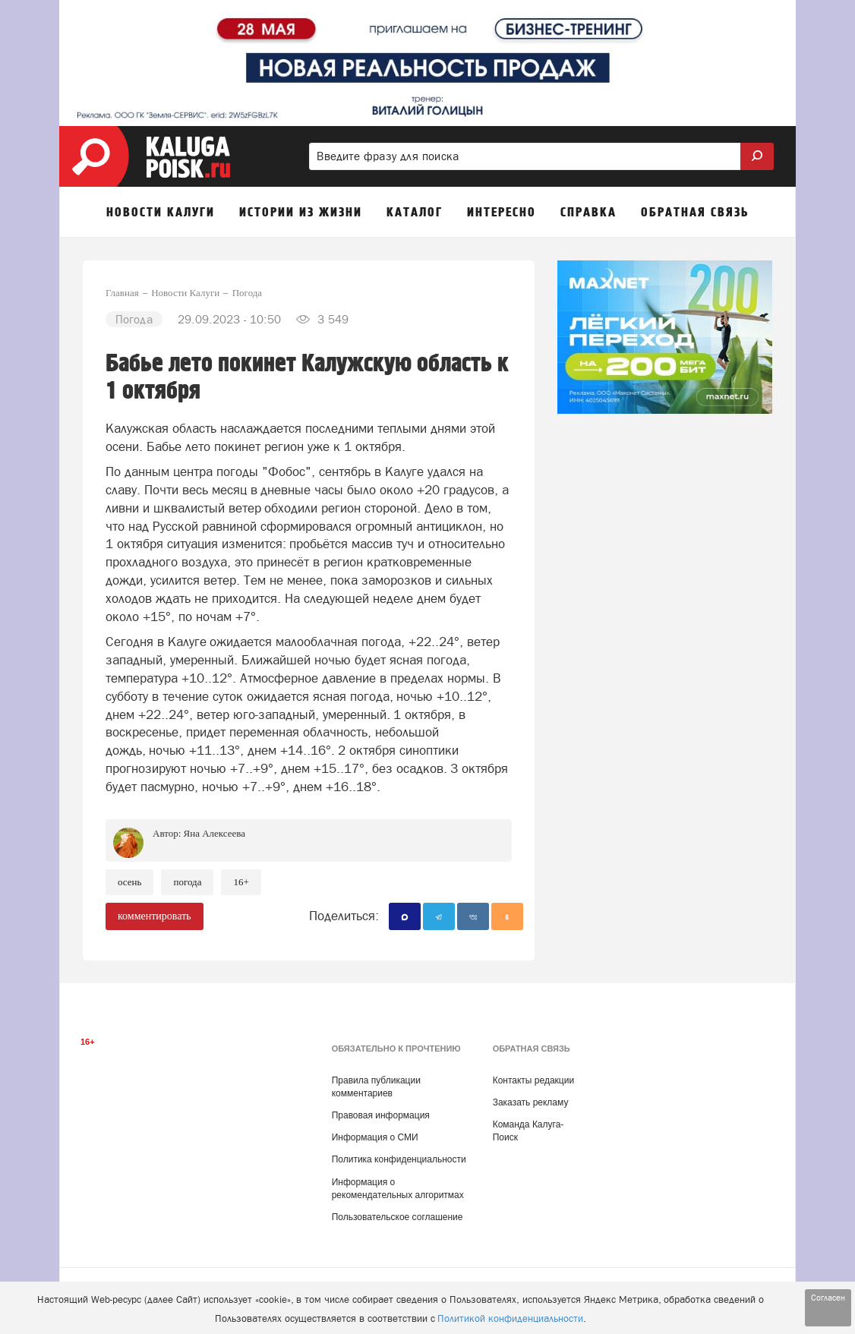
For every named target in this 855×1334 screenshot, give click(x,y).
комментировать (154, 916)
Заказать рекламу (531, 1102)
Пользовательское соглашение (397, 1217)
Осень (129, 882)
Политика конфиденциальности (399, 1159)
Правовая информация (381, 1115)
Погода (187, 882)
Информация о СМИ (375, 1137)
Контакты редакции (533, 1080)
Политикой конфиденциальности (510, 1318)
